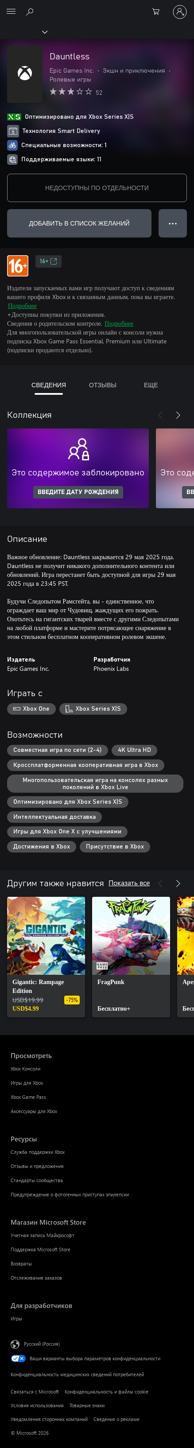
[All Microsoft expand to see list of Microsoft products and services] (11, 12)
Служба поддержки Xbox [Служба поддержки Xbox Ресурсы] (38, 1152)
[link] (46, 957)
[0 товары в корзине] (158, 12)
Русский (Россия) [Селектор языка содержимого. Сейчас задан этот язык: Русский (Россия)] (42, 1344)
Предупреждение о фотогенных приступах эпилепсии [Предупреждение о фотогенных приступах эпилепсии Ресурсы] (70, 1194)
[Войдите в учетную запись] (179, 12)
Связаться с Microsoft (35, 1391)
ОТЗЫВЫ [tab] (102, 385)
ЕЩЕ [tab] (151, 385)
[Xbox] (23, 31)
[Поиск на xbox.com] (31, 11)
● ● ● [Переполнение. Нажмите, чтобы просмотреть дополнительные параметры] (173, 223)
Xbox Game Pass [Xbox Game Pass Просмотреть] (28, 1097)
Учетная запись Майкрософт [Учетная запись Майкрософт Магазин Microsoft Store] (42, 1235)
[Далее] (178, 415)
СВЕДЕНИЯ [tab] (48, 385)
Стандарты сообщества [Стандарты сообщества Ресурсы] (37, 1180)
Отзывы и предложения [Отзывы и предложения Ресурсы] (37, 1166)
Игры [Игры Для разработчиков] (16, 1318)
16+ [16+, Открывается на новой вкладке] (48, 261)
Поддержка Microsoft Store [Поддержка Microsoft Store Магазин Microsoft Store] (40, 1249)
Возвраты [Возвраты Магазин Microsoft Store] (21, 1263)
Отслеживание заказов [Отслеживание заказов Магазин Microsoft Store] (36, 1278)
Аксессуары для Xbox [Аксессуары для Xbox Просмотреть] (34, 1111)
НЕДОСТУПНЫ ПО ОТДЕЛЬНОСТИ (97, 187)
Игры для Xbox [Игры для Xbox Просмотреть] (27, 1083)
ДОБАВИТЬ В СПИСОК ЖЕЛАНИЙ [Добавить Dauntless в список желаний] (79, 223)
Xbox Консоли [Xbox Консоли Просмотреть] (25, 1068)
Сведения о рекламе (116, 1419)
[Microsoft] (96, 6)
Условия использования (37, 1405)
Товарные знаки (87, 1405)
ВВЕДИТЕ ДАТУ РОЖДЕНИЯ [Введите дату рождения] (78, 492)
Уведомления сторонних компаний (49, 1419)
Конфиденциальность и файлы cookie (106, 1391)
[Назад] (160, 415)
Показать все (129, 882)
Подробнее (22, 305)
